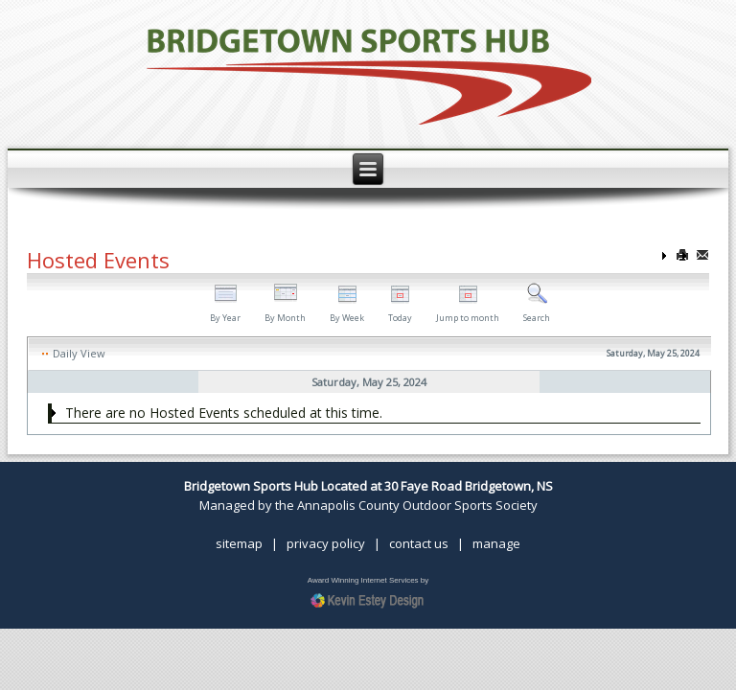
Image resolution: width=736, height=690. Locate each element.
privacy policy (326, 543)
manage (496, 543)
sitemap (239, 543)
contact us (418, 543)
